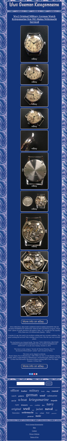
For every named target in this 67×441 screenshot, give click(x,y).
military (34, 390)
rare (17, 404)
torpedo (54, 400)
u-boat (22, 400)
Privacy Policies (34, 434)
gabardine (54, 413)
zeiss (31, 405)
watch (13, 396)
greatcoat (30, 416)
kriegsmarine (39, 400)
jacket (39, 409)
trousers (24, 405)
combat (37, 405)
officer (15, 390)
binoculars (16, 413)
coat (33, 410)
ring (48, 391)
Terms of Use (34, 437)
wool (42, 395)
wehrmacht (27, 412)
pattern (21, 396)
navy (50, 404)
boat (47, 413)
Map (34, 428)
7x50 (56, 410)
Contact (34, 431)
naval (49, 409)
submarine (52, 395)
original (16, 409)
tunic (38, 415)
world (13, 401)
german (31, 395)
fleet (43, 405)
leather (24, 391)
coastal (55, 391)
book (42, 391)
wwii (26, 409)
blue (37, 413)
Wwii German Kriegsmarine (34, 424)
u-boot (42, 413)
